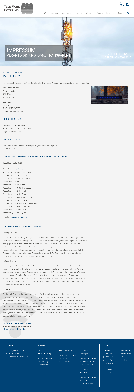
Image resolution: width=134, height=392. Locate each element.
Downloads (108, 369)
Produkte (107, 360)
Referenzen (108, 363)
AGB (122, 357)
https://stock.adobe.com (22, 169)
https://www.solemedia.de (15, 329)
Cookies (123, 360)
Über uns (107, 354)
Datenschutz (125, 354)
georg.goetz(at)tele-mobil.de (18, 357)
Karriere (107, 366)
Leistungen (108, 357)
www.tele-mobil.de (14, 354)
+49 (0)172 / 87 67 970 (16, 351)
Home (106, 351)
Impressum (124, 351)
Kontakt (107, 372)
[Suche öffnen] (128, 13)
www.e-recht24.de (18, 217)
